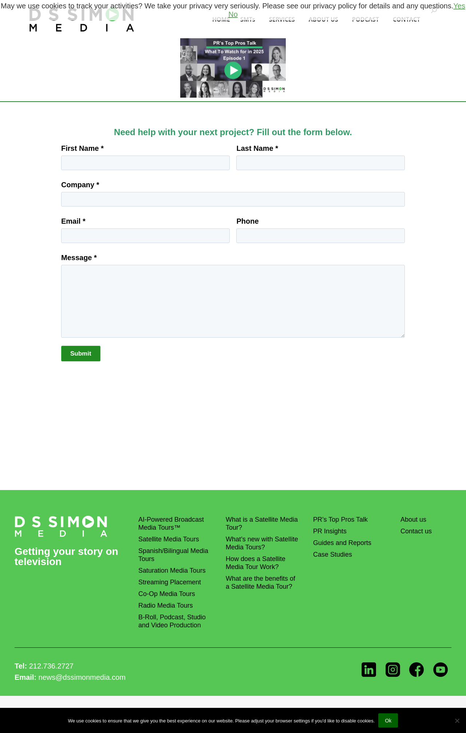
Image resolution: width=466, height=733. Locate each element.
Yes (459, 6)
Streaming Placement (169, 582)
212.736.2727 (51, 666)
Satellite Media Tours (168, 539)
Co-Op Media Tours (166, 593)
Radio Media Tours (165, 605)
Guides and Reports (342, 542)
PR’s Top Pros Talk (340, 519)
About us (413, 519)
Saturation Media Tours (172, 570)
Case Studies (332, 554)
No (233, 14)
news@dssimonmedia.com (82, 677)
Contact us (416, 531)
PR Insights (330, 531)
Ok (388, 721)
